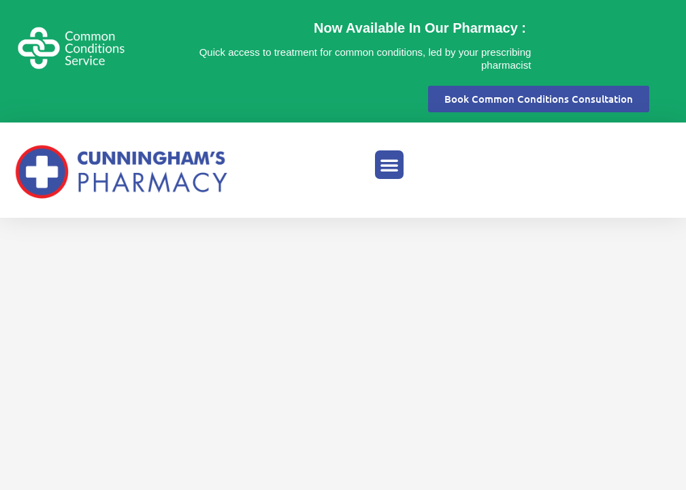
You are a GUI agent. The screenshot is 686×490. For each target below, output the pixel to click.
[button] (389, 164)
